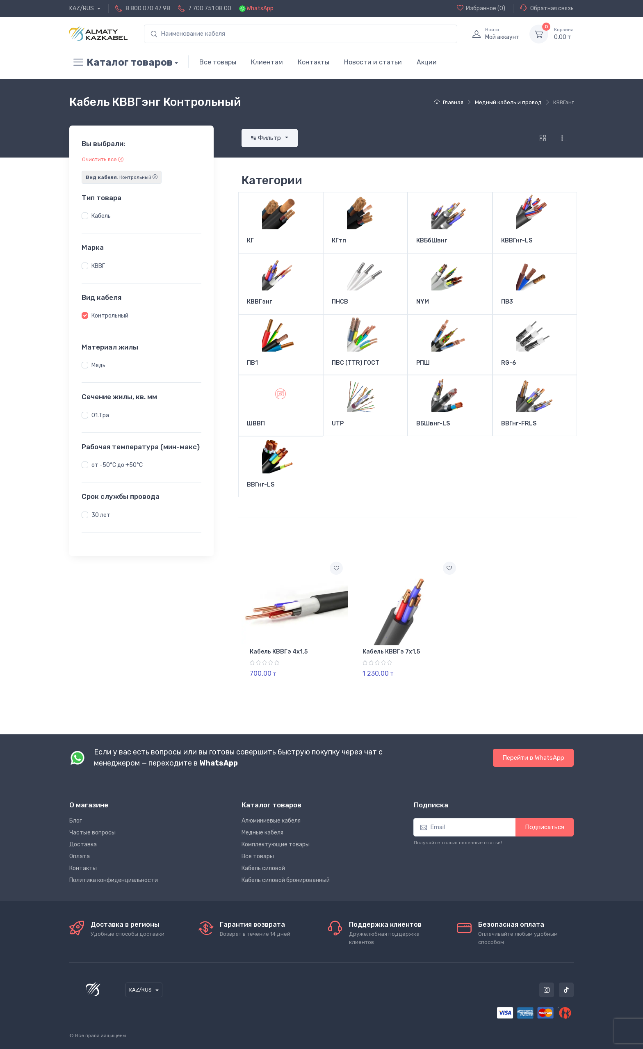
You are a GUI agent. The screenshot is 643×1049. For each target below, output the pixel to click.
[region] (141, 216)
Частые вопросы (92, 832)
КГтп (339, 241)
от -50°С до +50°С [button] (117, 465)
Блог (75, 820)
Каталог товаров (121, 62)
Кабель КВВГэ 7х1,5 (391, 651)
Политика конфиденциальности (113, 880)
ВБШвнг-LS (433, 424)
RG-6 (508, 363)
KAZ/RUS (82, 8)
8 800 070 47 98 (147, 8)
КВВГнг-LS (516, 241)
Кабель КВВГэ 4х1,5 (279, 651)
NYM (422, 302)
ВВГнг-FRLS (518, 424)
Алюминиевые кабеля (271, 820)
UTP (338, 424)
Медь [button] (98, 365)
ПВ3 (507, 302)
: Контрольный (121, 177)
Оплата (79, 856)
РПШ (423, 363)
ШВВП (256, 424)
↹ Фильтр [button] (267, 138)
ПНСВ (340, 302)
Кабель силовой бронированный (286, 880)
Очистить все (102, 159)
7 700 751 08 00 (209, 8)
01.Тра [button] (100, 415)
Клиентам (267, 62)
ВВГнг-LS (260, 485)
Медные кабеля (262, 832)
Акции (427, 62)
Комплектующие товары (276, 844)
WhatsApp (260, 8)
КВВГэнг (259, 302)
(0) (481, 8)
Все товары (217, 62)
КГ (250, 241)
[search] (300, 34)
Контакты (313, 62)
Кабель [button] (101, 216)
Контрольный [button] (109, 315)
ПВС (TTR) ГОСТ (355, 363)
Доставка (83, 844)
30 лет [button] (100, 515)
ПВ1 (252, 363)
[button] (85, 216)
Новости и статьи (373, 62)
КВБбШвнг (431, 241)
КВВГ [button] (98, 266)
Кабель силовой (263, 868)
